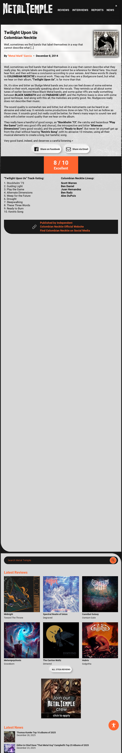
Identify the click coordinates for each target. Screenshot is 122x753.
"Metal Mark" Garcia (20, 55)
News (110, 10)
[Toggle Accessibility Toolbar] (113, 725)
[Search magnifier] (113, 560)
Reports (97, 10)
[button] (116, 5)
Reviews (63, 10)
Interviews (80, 10)
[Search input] (58, 560)
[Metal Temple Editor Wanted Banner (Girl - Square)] (61, 717)
